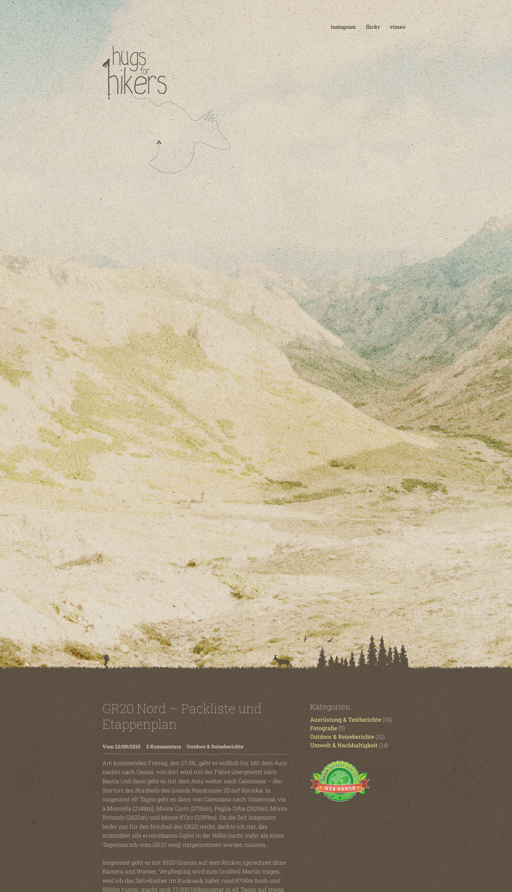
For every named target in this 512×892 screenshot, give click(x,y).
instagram (343, 26)
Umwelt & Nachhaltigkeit (344, 745)
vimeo (397, 26)
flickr (373, 26)
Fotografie (323, 728)
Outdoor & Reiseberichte (215, 746)
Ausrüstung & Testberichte (345, 719)
